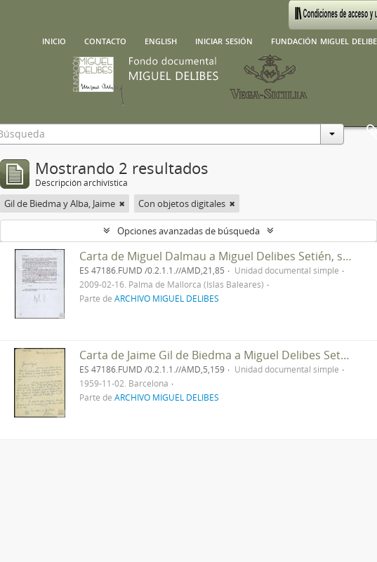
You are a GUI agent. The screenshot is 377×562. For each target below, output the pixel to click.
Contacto (105, 40)
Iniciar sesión (224, 40)
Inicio (54, 40)
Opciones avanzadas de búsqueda (188, 231)
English (161, 40)
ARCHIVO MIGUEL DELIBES (166, 298)
